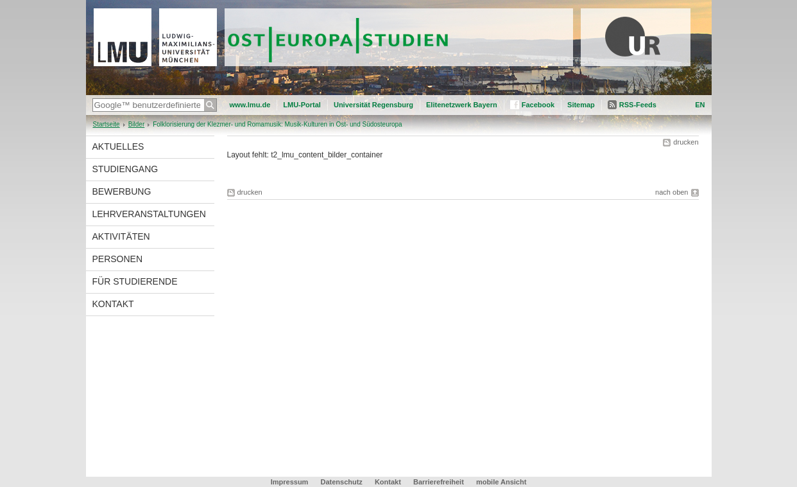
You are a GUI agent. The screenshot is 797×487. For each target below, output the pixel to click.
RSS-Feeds (637, 105)
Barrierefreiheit (439, 482)
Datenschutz (341, 482)
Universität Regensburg (373, 105)
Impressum (290, 482)
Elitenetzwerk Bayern (461, 105)
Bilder (136, 124)
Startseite (106, 124)
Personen (117, 259)
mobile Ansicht (501, 482)
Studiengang (125, 169)
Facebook (538, 105)
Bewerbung (121, 191)
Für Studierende (135, 281)
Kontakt (113, 304)
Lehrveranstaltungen (149, 214)
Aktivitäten (121, 236)
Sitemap (581, 105)
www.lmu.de (250, 105)
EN (700, 105)
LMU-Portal (302, 105)
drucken (685, 142)
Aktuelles (118, 146)
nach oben (671, 192)
